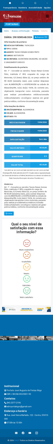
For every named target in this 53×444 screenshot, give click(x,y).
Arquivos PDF (41, 37)
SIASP (16, 440)
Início (6, 31)
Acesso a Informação (21, 31)
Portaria (35, 31)
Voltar (9, 214)
